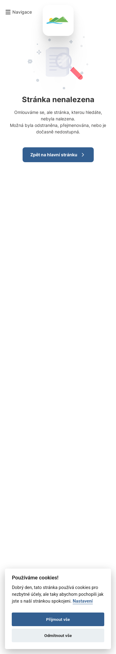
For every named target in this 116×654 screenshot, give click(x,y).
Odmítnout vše (58, 635)
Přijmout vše (58, 619)
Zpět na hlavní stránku (58, 155)
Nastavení (83, 601)
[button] (18, 12)
